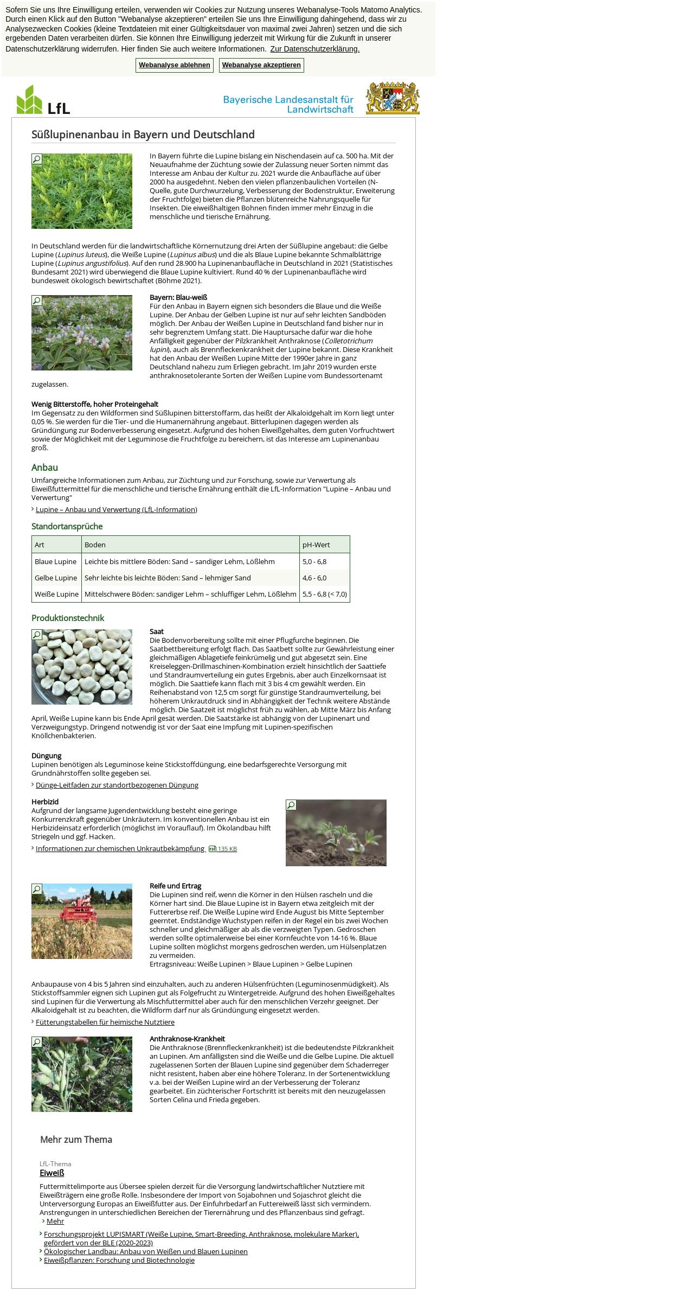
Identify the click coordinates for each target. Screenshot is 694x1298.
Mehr (55, 1221)
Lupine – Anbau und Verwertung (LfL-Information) (116, 509)
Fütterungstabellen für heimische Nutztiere (105, 1022)
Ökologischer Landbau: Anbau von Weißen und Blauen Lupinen (146, 1251)
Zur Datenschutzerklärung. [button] (315, 48)
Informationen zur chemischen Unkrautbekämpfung (136, 848)
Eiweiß (52, 1172)
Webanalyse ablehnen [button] (174, 65)
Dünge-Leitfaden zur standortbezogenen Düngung (117, 785)
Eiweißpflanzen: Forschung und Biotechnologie (119, 1260)
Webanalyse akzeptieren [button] (261, 65)
